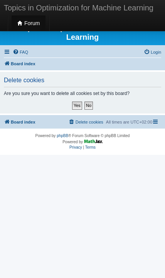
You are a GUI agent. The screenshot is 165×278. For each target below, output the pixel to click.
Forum (28, 23)
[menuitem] (20, 52)
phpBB (62, 136)
